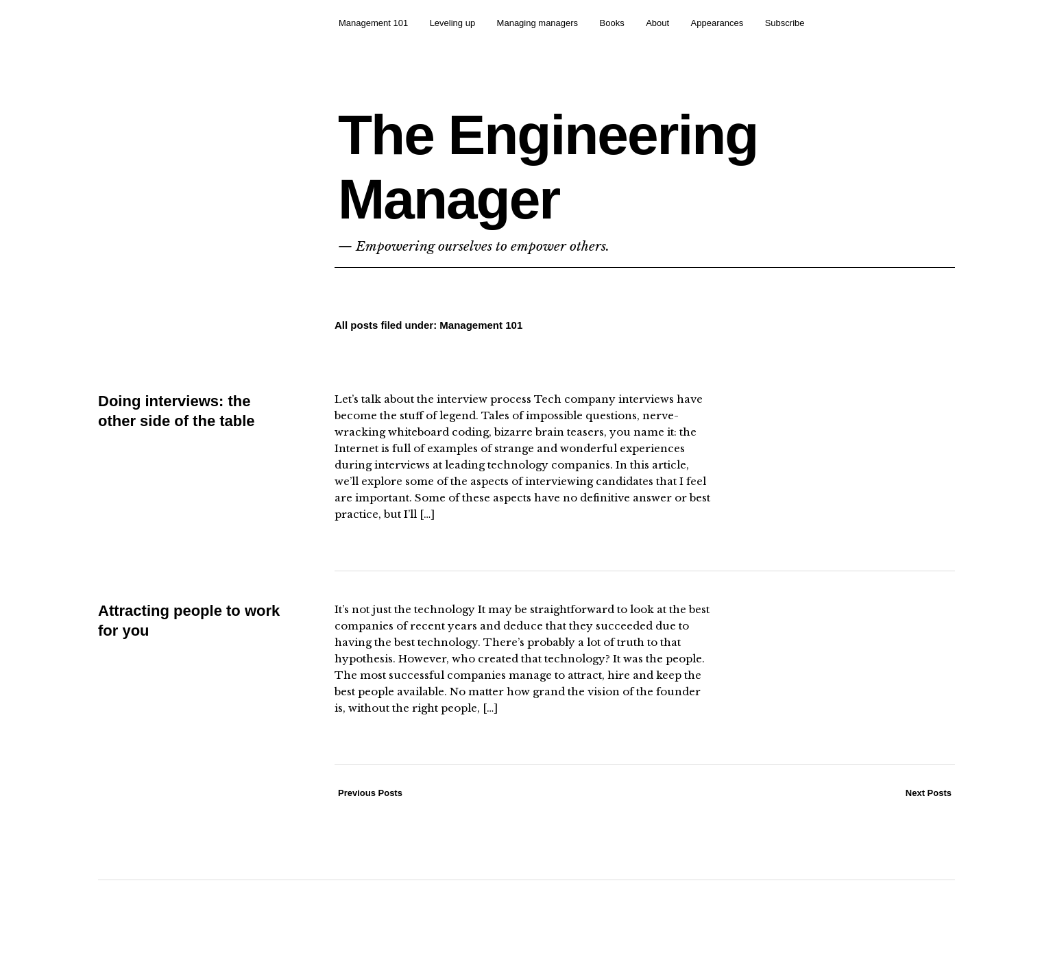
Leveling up (453, 23)
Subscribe (785, 23)
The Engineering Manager (548, 166)
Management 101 (373, 23)
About (657, 23)
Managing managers (538, 23)
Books (612, 23)
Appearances (717, 23)
